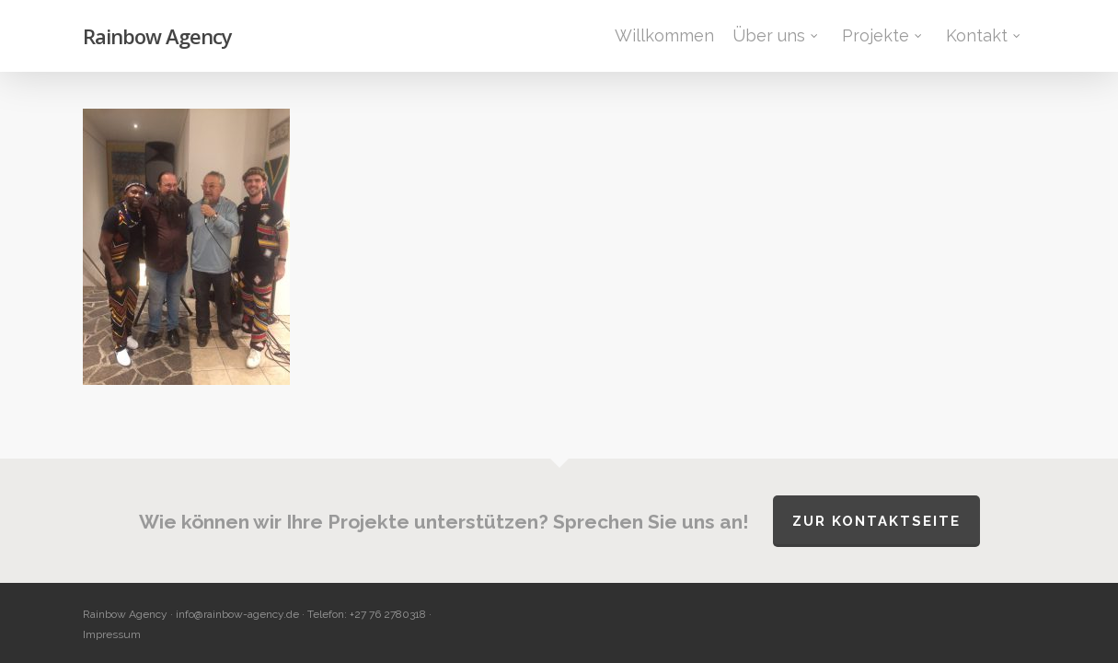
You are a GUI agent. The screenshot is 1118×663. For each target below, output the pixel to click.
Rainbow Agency (157, 36)
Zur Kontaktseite (876, 521)
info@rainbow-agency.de (237, 614)
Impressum (112, 634)
